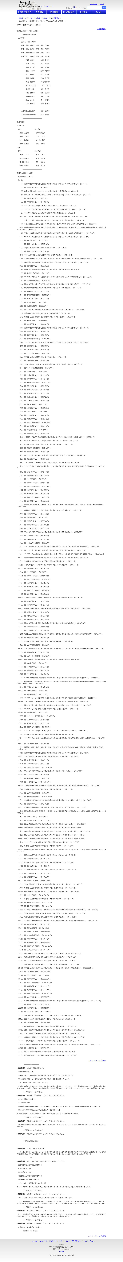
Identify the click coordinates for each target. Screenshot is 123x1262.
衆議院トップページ (25, 18)
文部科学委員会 (54, 18)
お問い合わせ (89, 1241)
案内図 (61, 1251)
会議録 (44, 18)
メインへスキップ (47, 6)
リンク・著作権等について (74, 1241)
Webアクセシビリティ (56, 1241)
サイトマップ (93, 4)
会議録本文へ (101, 29)
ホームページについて (39, 1241)
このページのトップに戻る (97, 1061)
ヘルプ (102, 4)
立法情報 (37, 18)
